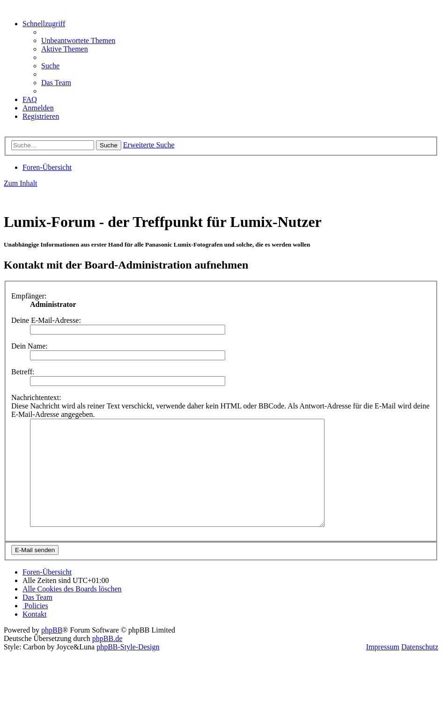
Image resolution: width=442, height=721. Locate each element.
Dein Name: (29, 346)
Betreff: (22, 372)
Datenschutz (419, 668)
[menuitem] (78, 40)
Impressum (382, 668)
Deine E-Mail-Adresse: (46, 320)
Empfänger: (29, 296)
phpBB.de (107, 659)
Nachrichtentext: (36, 397)
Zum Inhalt (20, 183)
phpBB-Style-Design (127, 668)
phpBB (51, 651)
